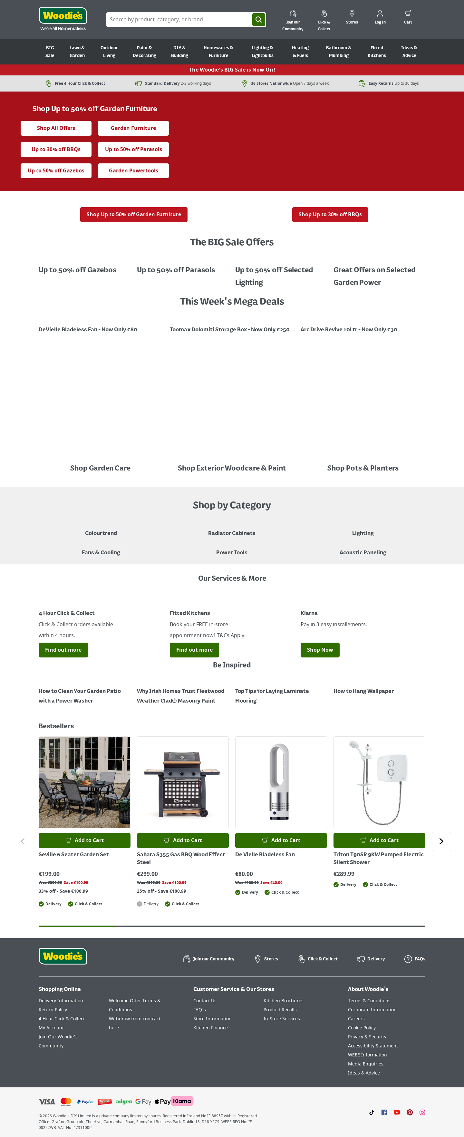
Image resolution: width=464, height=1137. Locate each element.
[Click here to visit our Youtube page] (397, 1112)
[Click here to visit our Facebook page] (384, 1112)
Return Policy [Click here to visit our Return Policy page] (53, 1009)
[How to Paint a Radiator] (183, 691)
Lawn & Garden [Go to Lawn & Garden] (77, 51)
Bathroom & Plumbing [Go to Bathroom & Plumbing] (339, 51)
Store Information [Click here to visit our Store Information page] (212, 1019)
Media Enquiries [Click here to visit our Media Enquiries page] (365, 1064)
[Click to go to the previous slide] (22, 841)
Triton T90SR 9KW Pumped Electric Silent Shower (379, 859)
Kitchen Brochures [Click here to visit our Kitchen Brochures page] (284, 1000)
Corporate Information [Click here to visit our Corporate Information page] (372, 1009)
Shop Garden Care (101, 468)
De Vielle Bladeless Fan (265, 855)
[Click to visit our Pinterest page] (410, 1112)
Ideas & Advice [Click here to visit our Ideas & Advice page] (364, 1073)
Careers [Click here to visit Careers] (356, 1019)
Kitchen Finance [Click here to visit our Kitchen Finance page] (210, 1028)
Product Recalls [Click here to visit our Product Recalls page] (280, 1009)
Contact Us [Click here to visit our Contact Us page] (205, 1000)
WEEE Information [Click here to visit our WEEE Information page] (367, 1055)
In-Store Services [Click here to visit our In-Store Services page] (282, 1019)
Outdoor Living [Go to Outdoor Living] (109, 51)
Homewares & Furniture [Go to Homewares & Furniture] (218, 51)
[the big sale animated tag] (94, 96)
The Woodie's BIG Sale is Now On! (232, 70)
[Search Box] (186, 19)
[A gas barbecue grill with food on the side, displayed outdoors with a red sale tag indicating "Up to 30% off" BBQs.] (330, 202)
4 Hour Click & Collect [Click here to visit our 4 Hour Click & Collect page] (62, 1019)
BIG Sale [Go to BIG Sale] (49, 51)
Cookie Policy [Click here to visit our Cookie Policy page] (362, 1028)
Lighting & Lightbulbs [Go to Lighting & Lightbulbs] (263, 51)
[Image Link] (101, 325)
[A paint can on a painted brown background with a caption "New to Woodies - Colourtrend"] (101, 529)
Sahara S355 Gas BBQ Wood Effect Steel (181, 859)
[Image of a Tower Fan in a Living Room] (101, 548)
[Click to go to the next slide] (441, 841)
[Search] (258, 19)
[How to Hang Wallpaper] (379, 686)
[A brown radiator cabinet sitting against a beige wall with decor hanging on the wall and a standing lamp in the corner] (232, 529)
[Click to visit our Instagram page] (422, 1112)
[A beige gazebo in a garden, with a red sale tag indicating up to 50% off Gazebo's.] (84, 266)
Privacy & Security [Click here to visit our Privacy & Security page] (367, 1037)
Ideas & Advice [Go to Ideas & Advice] (409, 51)
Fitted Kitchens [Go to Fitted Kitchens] (377, 51)
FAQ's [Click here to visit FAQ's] (199, 1009)
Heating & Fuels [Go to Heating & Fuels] (300, 51)
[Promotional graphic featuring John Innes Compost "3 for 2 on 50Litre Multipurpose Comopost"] (363, 325)
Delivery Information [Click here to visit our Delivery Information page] (61, 1000)
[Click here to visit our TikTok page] (372, 1112)
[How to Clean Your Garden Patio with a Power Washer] (84, 691)
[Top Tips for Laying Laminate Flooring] (281, 691)
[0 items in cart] (408, 18)
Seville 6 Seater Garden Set (74, 855)
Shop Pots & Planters (363, 468)
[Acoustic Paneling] (363, 548)
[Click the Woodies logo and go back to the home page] (63, 20)
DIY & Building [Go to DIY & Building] (179, 51)
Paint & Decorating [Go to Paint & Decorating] (144, 51)
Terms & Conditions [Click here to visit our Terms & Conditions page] (369, 1000)
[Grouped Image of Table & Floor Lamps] (363, 529)
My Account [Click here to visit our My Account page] (51, 1028)
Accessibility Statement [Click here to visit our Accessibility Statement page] (373, 1046)
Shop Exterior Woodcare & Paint (232, 468)
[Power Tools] (231, 548)
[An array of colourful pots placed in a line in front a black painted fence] (363, 456)
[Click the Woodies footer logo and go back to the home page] (63, 960)
